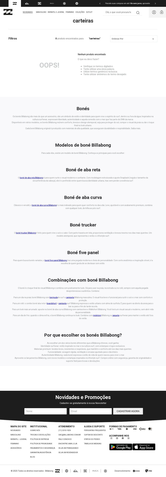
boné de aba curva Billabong (44, 205)
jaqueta (116, 315)
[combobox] (122, 12)
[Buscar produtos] (138, 12)
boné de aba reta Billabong (31, 177)
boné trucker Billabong (26, 232)
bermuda (54, 297)
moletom (97, 315)
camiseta (70, 297)
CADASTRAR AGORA (128, 411)
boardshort (52, 303)
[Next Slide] (155, 3)
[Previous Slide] (100, 3)
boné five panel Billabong (56, 260)
